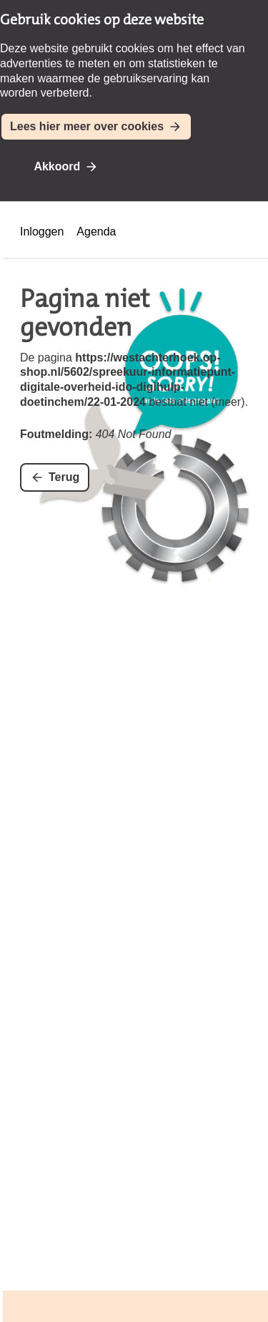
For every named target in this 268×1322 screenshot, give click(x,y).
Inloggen (42, 231)
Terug (64, 477)
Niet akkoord (161, 166)
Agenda (96, 231)
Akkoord (57, 166)
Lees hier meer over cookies (87, 126)
